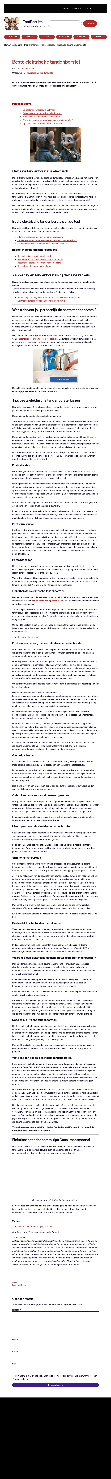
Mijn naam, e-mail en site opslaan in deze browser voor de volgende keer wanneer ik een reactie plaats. (56, 1377)
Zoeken (90, 23)
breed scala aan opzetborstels (47, 600)
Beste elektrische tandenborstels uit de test (42, 113)
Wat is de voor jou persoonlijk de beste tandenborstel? (48, 120)
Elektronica (12, 37)
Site (14, 1363)
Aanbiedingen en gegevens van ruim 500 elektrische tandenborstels (48, 297)
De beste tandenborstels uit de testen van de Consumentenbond (47, 240)
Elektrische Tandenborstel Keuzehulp (38, 339)
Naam (15, 1339)
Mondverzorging (32, 45)
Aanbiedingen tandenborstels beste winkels (43, 116)
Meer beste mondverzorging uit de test (35, 1226)
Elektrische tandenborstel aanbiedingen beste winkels (42, 300)
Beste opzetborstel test (28, 637)
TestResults (32, 21)
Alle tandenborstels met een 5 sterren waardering (40, 237)
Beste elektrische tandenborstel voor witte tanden (40, 259)
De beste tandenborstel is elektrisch (39, 110)
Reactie (16, 1309)
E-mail (15, 1351)
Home (7, 45)
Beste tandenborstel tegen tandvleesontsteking (39, 262)
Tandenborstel (48, 45)
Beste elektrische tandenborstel (46, 62)
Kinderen (81, 37)
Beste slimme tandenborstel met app (34, 266)
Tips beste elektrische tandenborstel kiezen (42, 123)
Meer (98, 37)
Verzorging (64, 37)
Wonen (29, 37)
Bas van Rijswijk (19, 1285)
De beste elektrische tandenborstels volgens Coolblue (42, 243)
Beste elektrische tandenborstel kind (34, 256)
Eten (47, 37)
